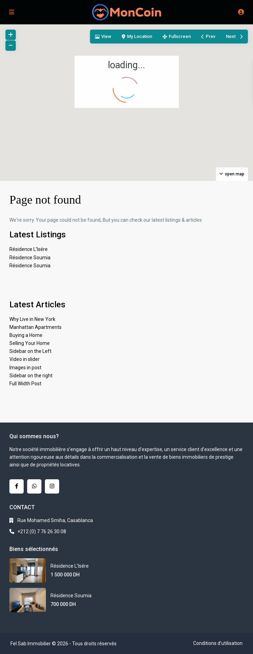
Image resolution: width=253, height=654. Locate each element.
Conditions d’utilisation (218, 643)
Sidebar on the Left (30, 351)
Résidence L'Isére (28, 249)
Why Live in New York (32, 319)
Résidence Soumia (29, 257)
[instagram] (52, 486)
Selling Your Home (29, 343)
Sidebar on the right (31, 375)
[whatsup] (34, 486)
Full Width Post (25, 383)
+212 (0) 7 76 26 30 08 (41, 531)
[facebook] (16, 486)
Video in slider (24, 359)
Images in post (25, 367)
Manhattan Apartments (35, 327)
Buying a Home (25, 335)
